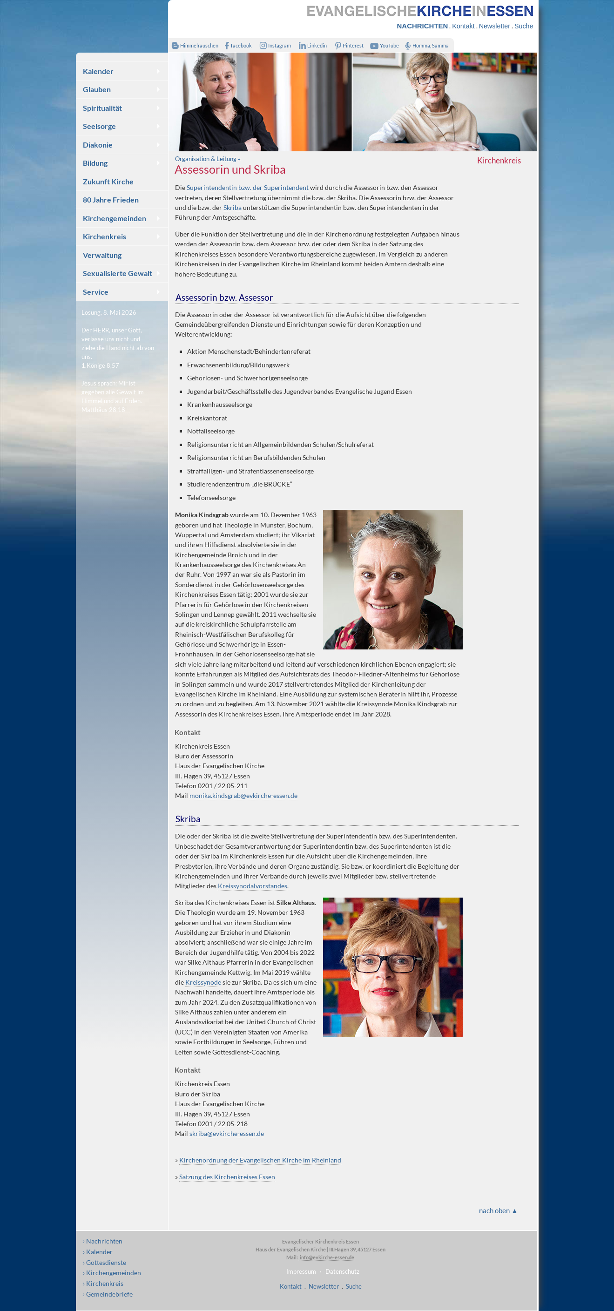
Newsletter (494, 26)
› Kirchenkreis (103, 1283)
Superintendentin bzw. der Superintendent (248, 187)
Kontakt (463, 26)
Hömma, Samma (425, 45)
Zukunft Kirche (108, 181)
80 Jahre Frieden (111, 199)
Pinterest (347, 45)
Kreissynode (203, 982)
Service (95, 291)
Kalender (98, 71)
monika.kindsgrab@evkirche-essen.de (243, 795)
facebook (236, 45)
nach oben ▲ (498, 1210)
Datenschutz (342, 1271)
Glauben (97, 89)
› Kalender (98, 1252)
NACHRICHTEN (422, 26)
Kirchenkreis (104, 236)
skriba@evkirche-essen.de (226, 1133)
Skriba (232, 207)
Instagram (273, 45)
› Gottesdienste (104, 1262)
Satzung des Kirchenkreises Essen (227, 1177)
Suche (523, 26)
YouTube (383, 45)
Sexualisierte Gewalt (117, 273)
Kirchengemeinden (114, 218)
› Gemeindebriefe (108, 1294)
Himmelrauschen (193, 45)
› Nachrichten (102, 1241)
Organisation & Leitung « (208, 158)
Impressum (301, 1271)
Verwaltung (102, 254)
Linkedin (311, 45)
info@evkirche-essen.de (326, 1257)
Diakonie (98, 144)
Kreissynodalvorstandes (252, 886)
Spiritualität (102, 107)
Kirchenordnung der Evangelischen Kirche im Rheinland (260, 1160)
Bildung (95, 162)
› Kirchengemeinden (112, 1273)
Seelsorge (99, 126)
